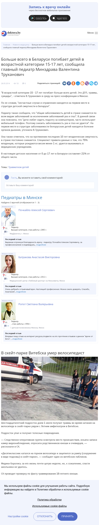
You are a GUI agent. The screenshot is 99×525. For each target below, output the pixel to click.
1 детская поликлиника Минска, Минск (27, 328)
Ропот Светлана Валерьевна (35, 304)
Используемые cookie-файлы (49, 506)
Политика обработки (49, 499)
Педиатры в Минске (21, 197)
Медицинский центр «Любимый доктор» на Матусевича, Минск (37, 281)
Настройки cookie (18, 516)
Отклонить (45, 516)
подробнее (41, 245)
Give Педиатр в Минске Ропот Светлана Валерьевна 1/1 (4, 322)
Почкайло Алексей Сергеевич (36, 210)
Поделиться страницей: (48, 83)
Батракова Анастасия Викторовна (39, 257)
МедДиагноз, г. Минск (19, 234)
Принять (67, 516)
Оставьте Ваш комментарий (49, 185)
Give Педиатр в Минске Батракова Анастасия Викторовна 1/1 (4, 275)
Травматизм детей (18, 167)
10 (8, 326)
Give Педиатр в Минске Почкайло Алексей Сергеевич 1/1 (4, 228)
